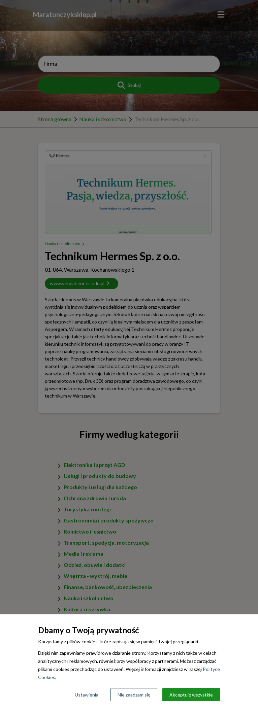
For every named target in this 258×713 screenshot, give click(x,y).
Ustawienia (86, 695)
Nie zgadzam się (134, 695)
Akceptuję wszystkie (191, 695)
